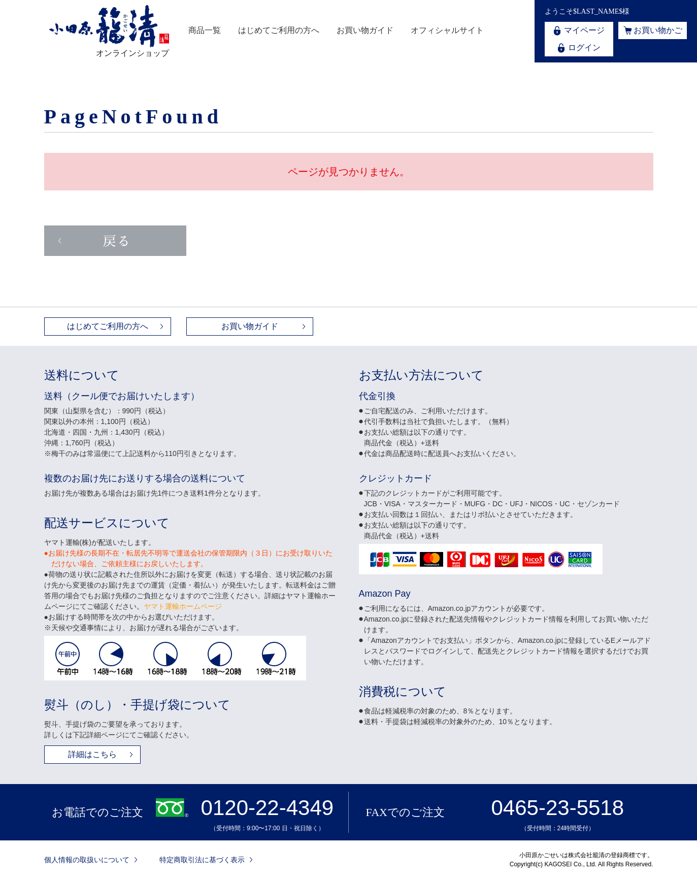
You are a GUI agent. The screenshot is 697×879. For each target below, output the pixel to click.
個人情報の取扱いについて (86, 860)
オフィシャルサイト (447, 30)
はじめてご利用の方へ (278, 30)
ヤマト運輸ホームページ (183, 606)
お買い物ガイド (365, 30)
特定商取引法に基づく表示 (202, 860)
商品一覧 (204, 30)
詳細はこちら (92, 754)
